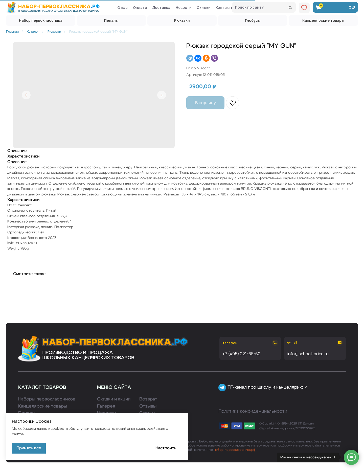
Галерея (106, 406)
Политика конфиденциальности (252, 411)
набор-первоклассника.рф (234, 450)
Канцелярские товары (42, 406)
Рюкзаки (54, 31)
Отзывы (147, 406)
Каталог (33, 31)
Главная (12, 31)
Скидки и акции (113, 399)
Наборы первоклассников (46, 399)
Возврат (148, 399)
